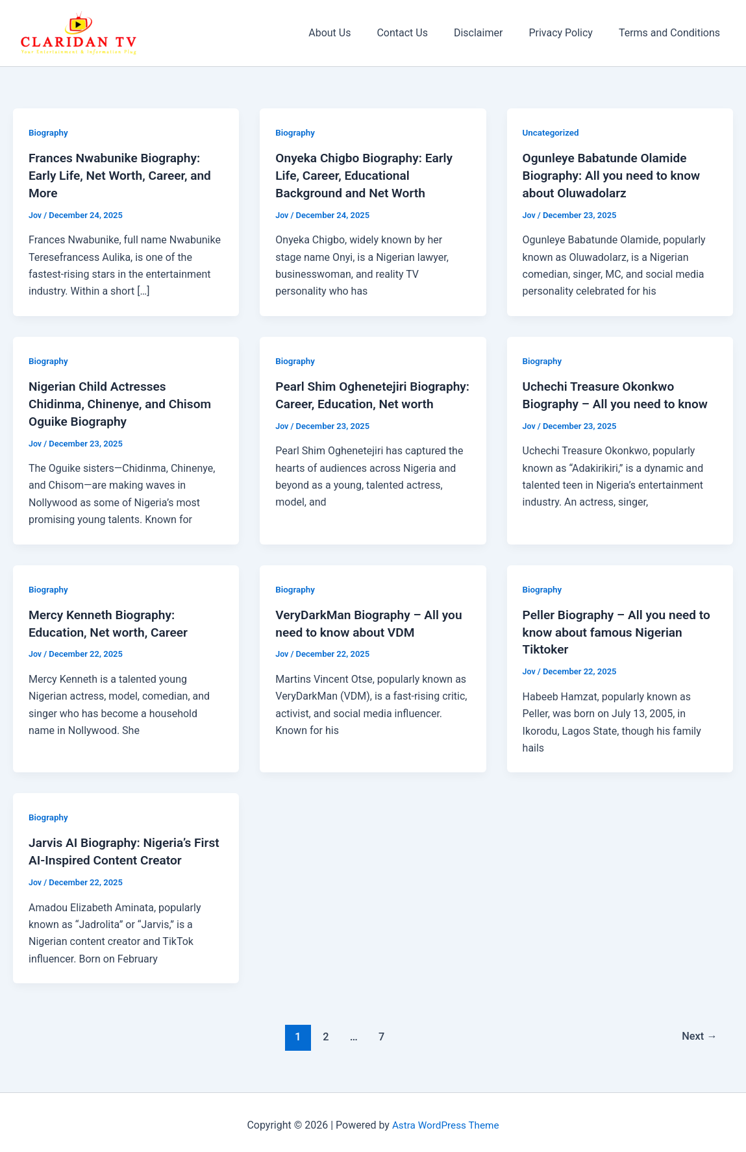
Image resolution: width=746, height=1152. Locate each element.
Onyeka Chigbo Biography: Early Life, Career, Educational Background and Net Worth (367, 174)
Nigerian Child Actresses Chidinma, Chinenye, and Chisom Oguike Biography (124, 401)
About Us (353, 33)
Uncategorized (552, 132)
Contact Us (420, 33)
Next (698, 1030)
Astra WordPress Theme (445, 1119)
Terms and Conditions (672, 33)
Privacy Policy (568, 33)
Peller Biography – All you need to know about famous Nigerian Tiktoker (613, 628)
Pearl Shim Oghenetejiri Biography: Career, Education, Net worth (372, 401)
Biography (49, 132)
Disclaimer (491, 33)
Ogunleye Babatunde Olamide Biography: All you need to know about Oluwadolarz (615, 174)
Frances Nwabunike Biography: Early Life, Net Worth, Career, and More (124, 174)
